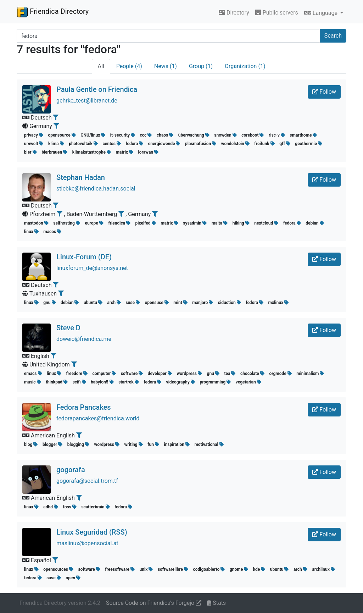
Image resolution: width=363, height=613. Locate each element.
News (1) (165, 66)
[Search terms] (168, 36)
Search (333, 35)
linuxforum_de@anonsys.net (92, 268)
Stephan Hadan (80, 177)
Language (321, 13)
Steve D (68, 328)
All (101, 66)
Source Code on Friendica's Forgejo (153, 603)
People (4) (129, 66)
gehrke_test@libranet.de (86, 100)
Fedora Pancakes (83, 407)
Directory (234, 12)
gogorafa (70, 469)
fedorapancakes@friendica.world (97, 418)
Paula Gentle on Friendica (96, 89)
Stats (216, 603)
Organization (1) (245, 66)
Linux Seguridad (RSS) (91, 532)
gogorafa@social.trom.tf (87, 480)
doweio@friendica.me (83, 339)
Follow (324, 91)
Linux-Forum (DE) (84, 257)
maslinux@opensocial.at (87, 543)
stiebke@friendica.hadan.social (95, 188)
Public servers (276, 12)
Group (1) (201, 66)
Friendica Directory (53, 11)
